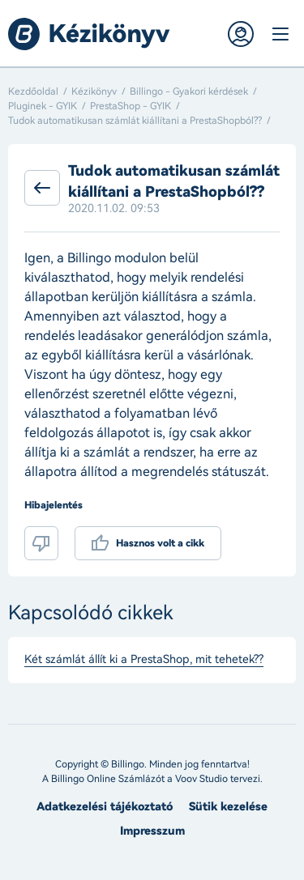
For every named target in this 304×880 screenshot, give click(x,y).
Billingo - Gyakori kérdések (189, 91)
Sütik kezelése (228, 807)
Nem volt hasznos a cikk (41, 543)
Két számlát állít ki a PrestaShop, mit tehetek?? (143, 659)
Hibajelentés (53, 505)
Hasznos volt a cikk (160, 543)
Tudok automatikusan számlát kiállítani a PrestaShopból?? (135, 120)
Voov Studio (201, 778)
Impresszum (152, 831)
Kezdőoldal (33, 91)
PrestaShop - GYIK (130, 106)
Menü (279, 34)
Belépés (240, 34)
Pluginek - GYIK (42, 106)
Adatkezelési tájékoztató (104, 807)
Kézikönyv (94, 91)
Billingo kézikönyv (89, 34)
